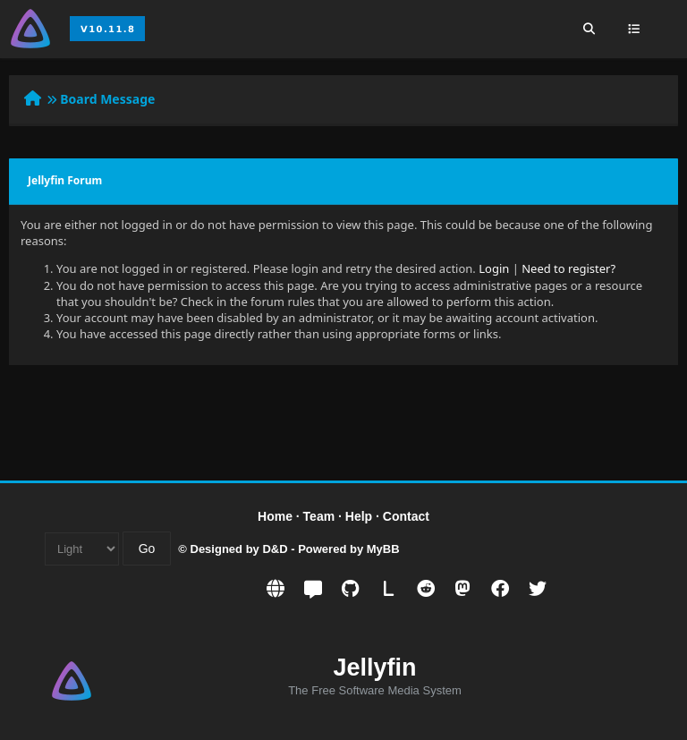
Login (494, 268)
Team (319, 516)
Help (358, 516)
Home (275, 516)
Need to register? (568, 268)
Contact (406, 516)
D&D (274, 549)
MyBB (383, 549)
